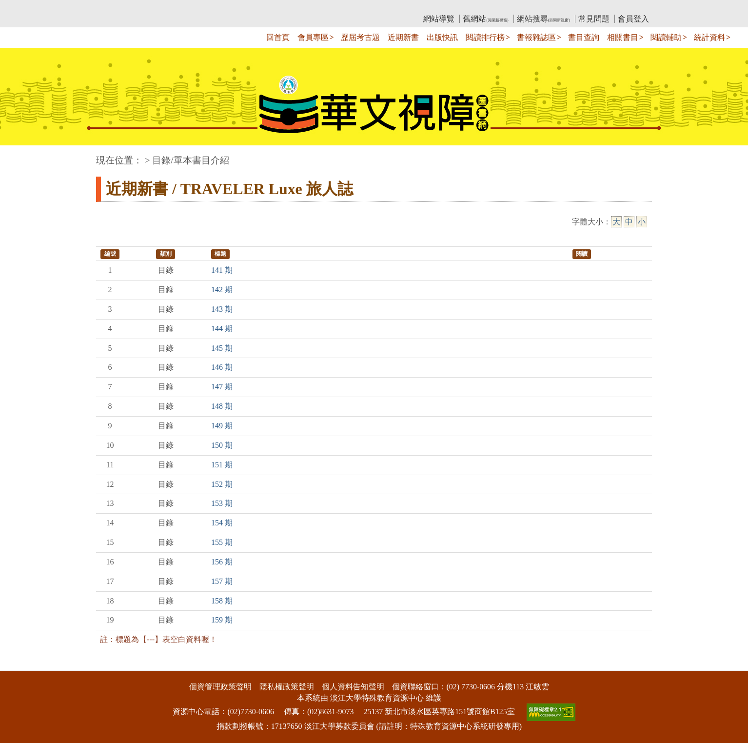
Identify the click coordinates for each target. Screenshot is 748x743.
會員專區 (313, 37)
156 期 (222, 562)
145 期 (222, 348)
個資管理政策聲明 (220, 687)
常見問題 (594, 19)
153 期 (222, 503)
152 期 (222, 484)
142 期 (222, 289)
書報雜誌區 (536, 37)
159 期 (222, 620)
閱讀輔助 (666, 37)
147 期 (222, 386)
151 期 (222, 465)
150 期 (222, 445)
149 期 (222, 426)
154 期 (222, 523)
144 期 (222, 328)
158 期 (222, 601)
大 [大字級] (616, 222)
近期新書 (403, 37)
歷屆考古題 (360, 37)
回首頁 (278, 37)
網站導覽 (438, 19)
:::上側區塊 (115, 7)
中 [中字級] (629, 222)
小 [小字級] (642, 222)
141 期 (222, 270)
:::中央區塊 (19, 155)
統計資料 (709, 37)
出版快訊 (442, 37)
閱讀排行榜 (485, 37)
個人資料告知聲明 (353, 687)
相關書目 (622, 37)
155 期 (222, 542)
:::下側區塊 (19, 664)
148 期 (222, 406)
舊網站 (485, 19)
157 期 (222, 581)
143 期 (222, 309)
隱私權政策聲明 (286, 687)
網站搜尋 (543, 19)
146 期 (222, 367)
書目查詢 (583, 37)
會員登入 (633, 19)
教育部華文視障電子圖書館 (182, 7)
